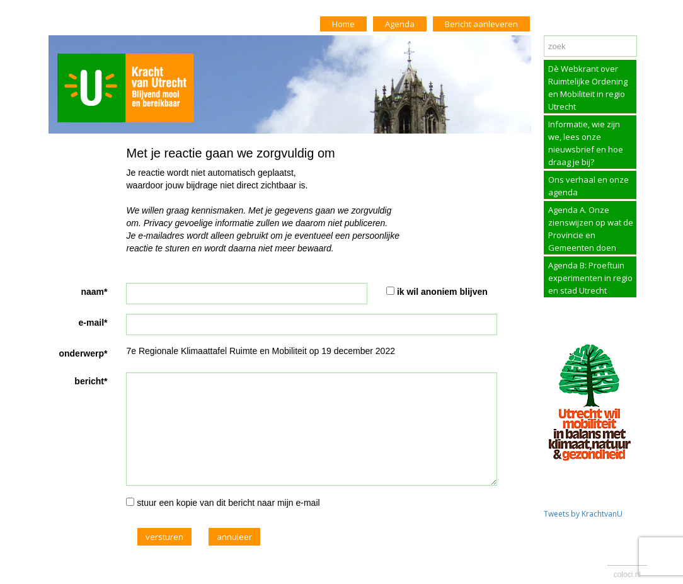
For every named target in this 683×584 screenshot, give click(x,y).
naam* (94, 292)
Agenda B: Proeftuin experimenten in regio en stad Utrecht (590, 278)
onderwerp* (83, 353)
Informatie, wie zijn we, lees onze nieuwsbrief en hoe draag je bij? (585, 143)
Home (343, 24)
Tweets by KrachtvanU (583, 513)
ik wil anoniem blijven (442, 292)
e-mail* (93, 323)
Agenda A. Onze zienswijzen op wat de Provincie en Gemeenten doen (590, 228)
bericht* (90, 381)
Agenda (400, 24)
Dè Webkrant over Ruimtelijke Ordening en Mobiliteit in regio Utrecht (588, 87)
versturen (164, 536)
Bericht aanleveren (481, 24)
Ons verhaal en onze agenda (588, 186)
